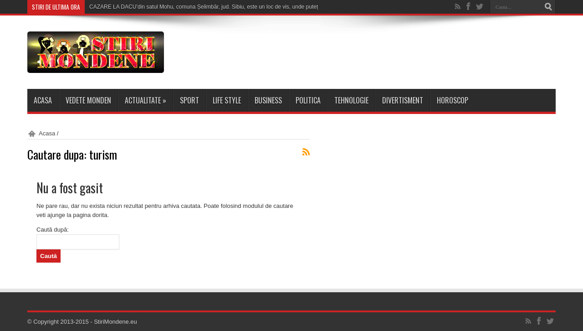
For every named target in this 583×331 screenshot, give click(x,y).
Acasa (43, 100)
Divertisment (402, 100)
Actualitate (145, 100)
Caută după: (52, 229)
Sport (189, 100)
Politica (308, 100)
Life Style (227, 100)
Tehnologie (351, 100)
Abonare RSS (306, 151)
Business (268, 100)
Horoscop (452, 100)
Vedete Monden (88, 100)
